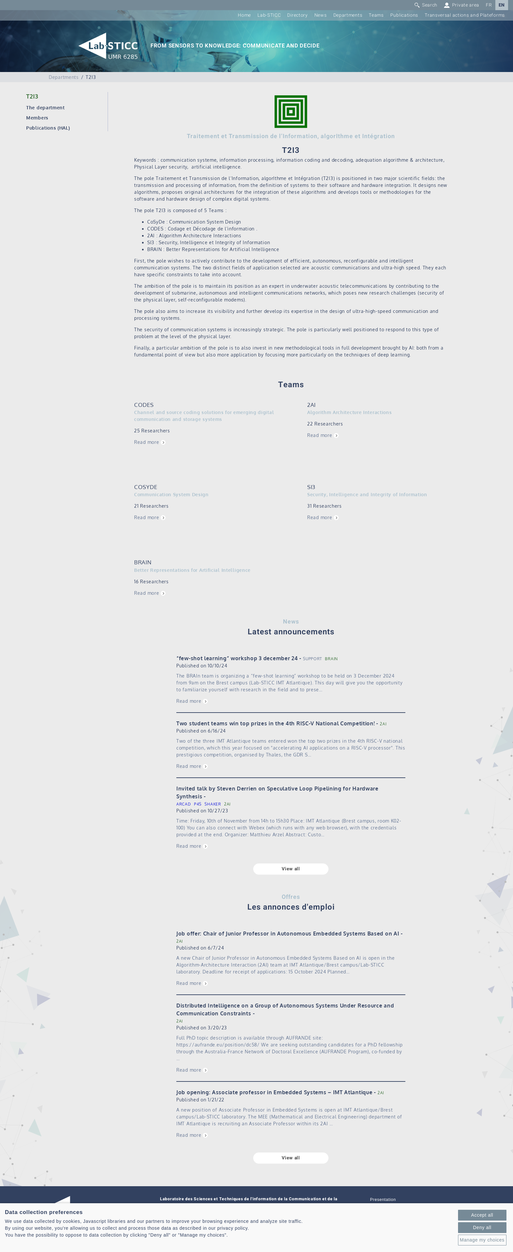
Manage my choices (482, 1240)
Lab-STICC (269, 15)
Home (244, 15)
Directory (297, 15)
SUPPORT (312, 658)
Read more (146, 442)
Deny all (482, 1227)
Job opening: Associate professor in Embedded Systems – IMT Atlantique (274, 1092)
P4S (198, 804)
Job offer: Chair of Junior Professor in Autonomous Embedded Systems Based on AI (287, 933)
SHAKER (212, 804)
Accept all (482, 1215)
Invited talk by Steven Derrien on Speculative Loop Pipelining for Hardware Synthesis (277, 792)
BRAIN (331, 658)
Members (37, 117)
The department (45, 107)
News (320, 15)
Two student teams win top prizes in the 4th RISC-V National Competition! (275, 723)
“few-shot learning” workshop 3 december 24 (237, 658)
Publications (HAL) (48, 128)
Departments (348, 15)
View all (291, 868)
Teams (376, 15)
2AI (383, 723)
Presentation (383, 1199)
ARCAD (183, 804)
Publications (404, 15)
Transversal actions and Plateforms (465, 15)
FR (489, 5)
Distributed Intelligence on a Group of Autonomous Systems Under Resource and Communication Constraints (285, 1009)
